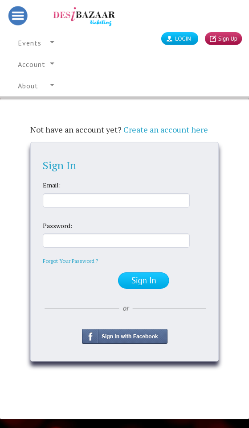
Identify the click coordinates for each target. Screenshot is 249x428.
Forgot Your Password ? (70, 261)
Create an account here (165, 129)
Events (29, 42)
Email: (52, 185)
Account (31, 64)
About (28, 85)
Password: (57, 225)
